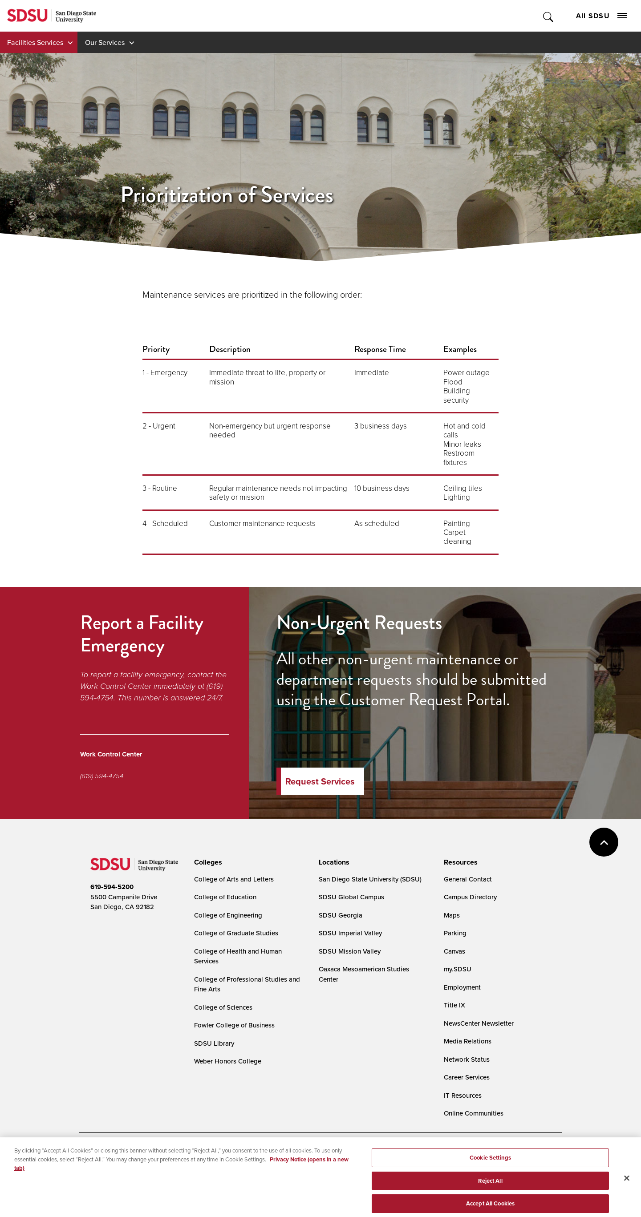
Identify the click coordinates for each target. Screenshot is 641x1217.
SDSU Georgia (340, 915)
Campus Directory (470, 897)
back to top (603, 842)
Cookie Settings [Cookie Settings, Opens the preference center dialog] (490, 1164)
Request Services (320, 781)
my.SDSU (457, 969)
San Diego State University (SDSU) (370, 879)
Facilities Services (35, 42)
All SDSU (601, 16)
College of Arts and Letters (234, 879)
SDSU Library (214, 1043)
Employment (462, 987)
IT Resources (463, 1095)
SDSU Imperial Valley (350, 933)
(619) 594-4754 (101, 776)
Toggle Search (548, 16)
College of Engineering (228, 915)
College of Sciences (223, 1007)
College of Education (225, 897)
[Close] (627, 1185)
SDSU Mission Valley (350, 951)
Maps (452, 915)
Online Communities (473, 1113)
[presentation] (206, 862)
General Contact (468, 879)
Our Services (105, 42)
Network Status (467, 1059)
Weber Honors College (227, 1061)
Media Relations (467, 1041)
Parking (455, 933)
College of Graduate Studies (236, 933)
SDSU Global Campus (351, 897)
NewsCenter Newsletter (479, 1023)
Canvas (454, 951)
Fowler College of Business (234, 1025)
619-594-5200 (112, 887)
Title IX (454, 1005)
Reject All (490, 1187)
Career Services (467, 1077)
